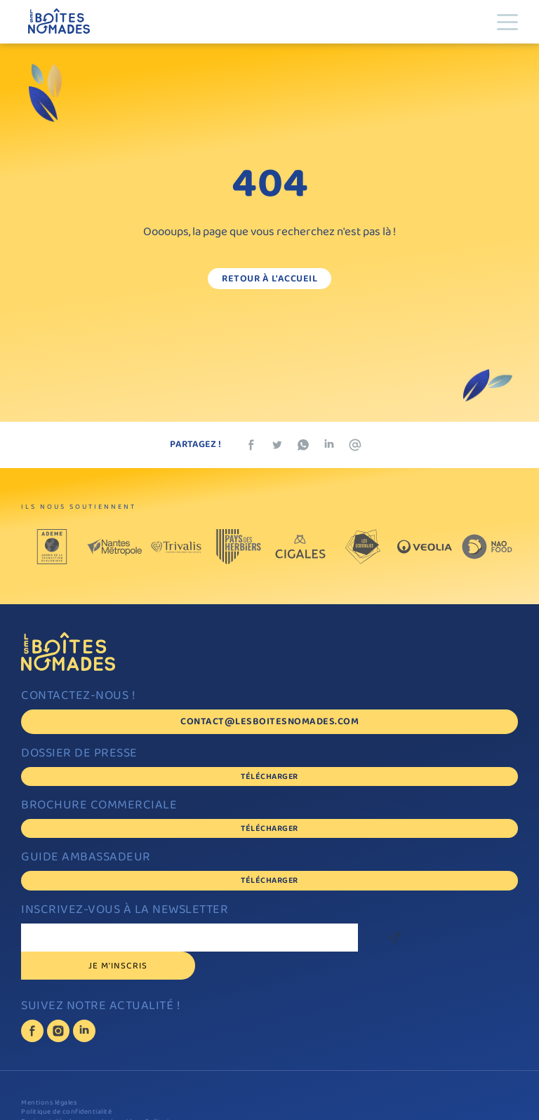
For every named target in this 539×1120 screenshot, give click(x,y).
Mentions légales (48, 1075)
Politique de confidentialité (66, 1084)
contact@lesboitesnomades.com (269, 722)
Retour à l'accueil (269, 280)
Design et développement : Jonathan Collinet (96, 1094)
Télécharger (269, 777)
